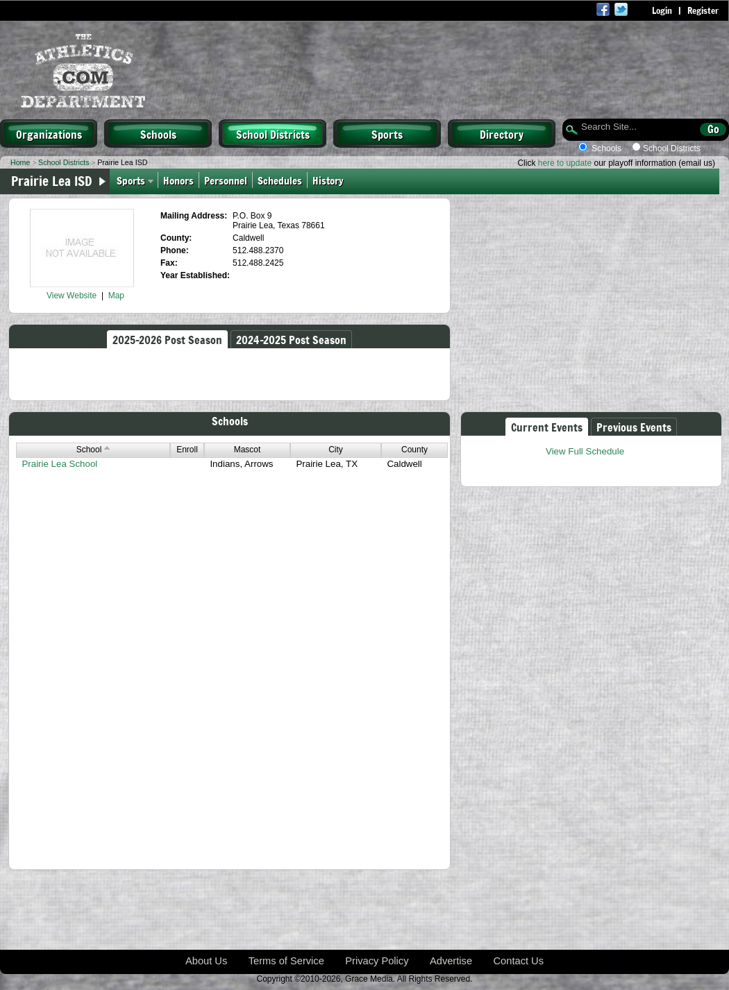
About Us (206, 960)
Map (116, 295)
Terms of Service (286, 960)
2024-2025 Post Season (291, 339)
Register (703, 10)
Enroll (187, 449)
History (329, 180)
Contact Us (519, 960)
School (93, 449)
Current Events (547, 426)
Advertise (451, 960)
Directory (501, 134)
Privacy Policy (376, 960)
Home (20, 162)
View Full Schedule (585, 451)
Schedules (280, 180)
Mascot (247, 449)
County (414, 449)
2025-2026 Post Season (167, 339)
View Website (72, 295)
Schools (158, 134)
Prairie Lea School (59, 464)
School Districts (273, 134)
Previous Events (633, 426)
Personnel (225, 180)
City (335, 449)
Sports (387, 134)
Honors (178, 180)
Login (662, 10)
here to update (565, 163)
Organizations (49, 134)
